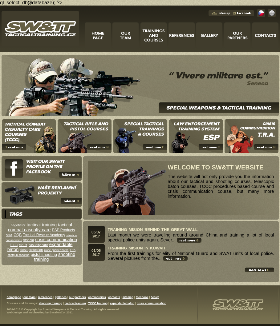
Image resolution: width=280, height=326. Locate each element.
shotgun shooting (19, 254)
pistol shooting (44, 254)
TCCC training (98, 303)
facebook (142, 297)
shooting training (50, 303)
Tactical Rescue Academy (44, 235)
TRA (73, 250)
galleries (61, 297)
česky (155, 297)
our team (29, 297)
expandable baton (122, 303)
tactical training (42, 224)
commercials (97, 297)
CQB (18, 235)
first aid (28, 240)
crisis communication (56, 239)
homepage (14, 297)
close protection (31, 250)
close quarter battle (56, 250)
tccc (14, 244)
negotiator (18, 225)
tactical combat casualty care (40, 227)
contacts (114, 297)
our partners (77, 297)
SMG (9, 235)
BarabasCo (57, 312)
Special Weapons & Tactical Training (67, 309)
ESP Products (63, 230)
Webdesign (14, 312)
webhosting (37, 312)
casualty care (38, 245)
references (45, 297)
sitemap (128, 297)
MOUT (23, 245)
